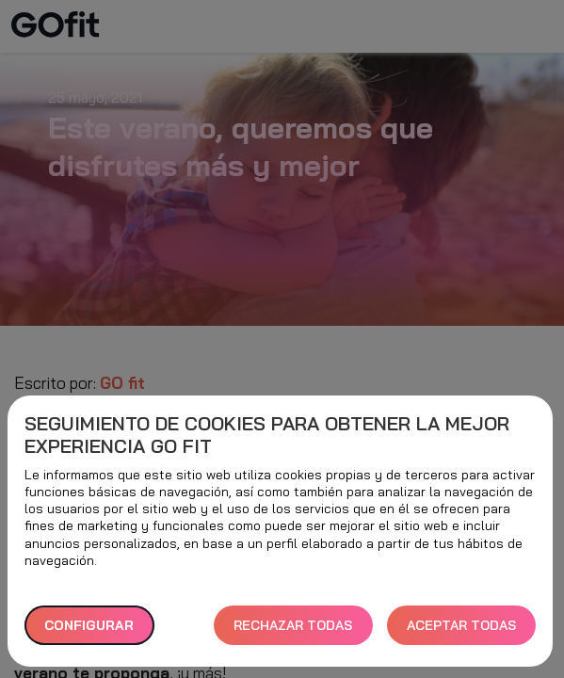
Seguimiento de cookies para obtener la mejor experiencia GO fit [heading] (266, 435)
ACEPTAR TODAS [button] (461, 625)
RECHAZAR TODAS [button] (293, 625)
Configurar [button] (89, 625)
